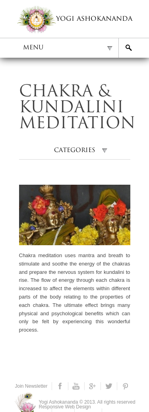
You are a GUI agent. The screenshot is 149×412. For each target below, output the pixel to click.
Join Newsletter (31, 386)
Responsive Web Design (65, 407)
